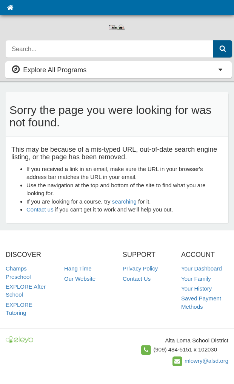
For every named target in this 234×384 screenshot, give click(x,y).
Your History (196, 288)
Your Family (196, 278)
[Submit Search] (222, 49)
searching (124, 201)
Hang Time (78, 268)
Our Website (79, 278)
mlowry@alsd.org (206, 361)
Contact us (40, 209)
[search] (110, 49)
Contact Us (137, 278)
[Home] (10, 7)
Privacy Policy (140, 268)
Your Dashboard (201, 268)
